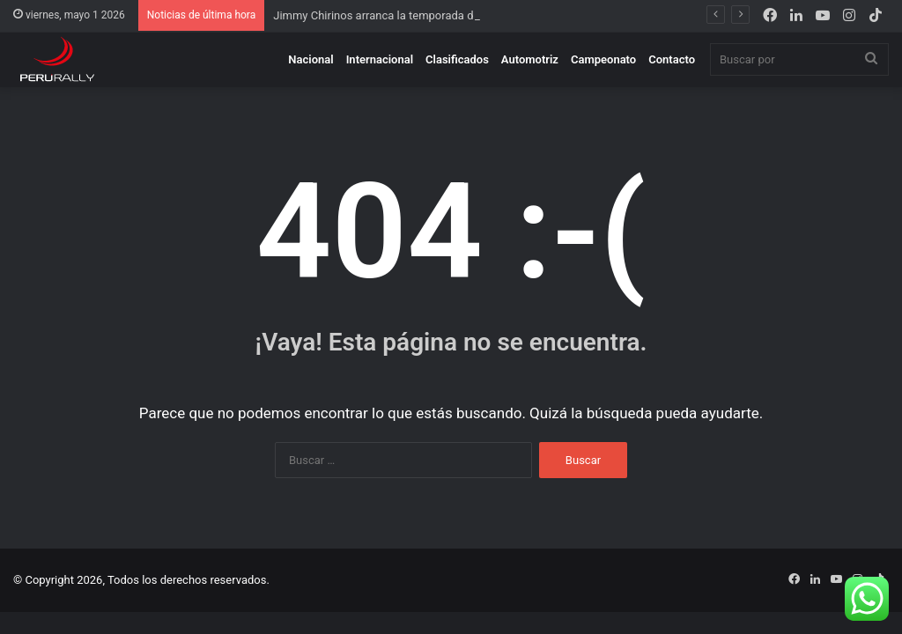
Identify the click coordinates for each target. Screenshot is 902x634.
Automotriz (529, 59)
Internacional (379, 59)
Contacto (671, 59)
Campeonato (603, 59)
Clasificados (457, 59)
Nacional (310, 59)
